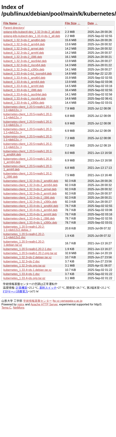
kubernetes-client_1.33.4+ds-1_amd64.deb (30, 205)
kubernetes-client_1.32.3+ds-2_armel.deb (30, 189)
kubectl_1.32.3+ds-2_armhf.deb (23, 52)
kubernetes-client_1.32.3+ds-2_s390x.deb (30, 201)
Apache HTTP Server (44, 304)
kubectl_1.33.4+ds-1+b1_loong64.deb (27, 73)
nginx (20, 304)
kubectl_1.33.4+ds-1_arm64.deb (24, 81)
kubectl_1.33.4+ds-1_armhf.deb (23, 86)
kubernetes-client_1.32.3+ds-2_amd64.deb (30, 180)
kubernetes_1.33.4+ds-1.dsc (21, 274)
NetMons (18, 307)
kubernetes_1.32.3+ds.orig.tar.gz (24, 265)
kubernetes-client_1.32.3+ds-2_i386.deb (29, 197)
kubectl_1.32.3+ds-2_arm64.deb (24, 44)
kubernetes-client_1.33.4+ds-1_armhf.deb (30, 214)
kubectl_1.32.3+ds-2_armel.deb (23, 48)
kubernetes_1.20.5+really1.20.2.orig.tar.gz (30, 253)
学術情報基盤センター (37, 300)
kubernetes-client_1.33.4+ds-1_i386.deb (29, 218)
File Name (10, 23)
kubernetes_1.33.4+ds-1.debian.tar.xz (27, 269)
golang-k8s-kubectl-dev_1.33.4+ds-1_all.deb (31, 36)
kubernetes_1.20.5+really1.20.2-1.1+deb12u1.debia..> (24, 228)
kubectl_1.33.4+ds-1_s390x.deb (23, 102)
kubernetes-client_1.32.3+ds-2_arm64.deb (30, 185)
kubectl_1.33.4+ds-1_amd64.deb (24, 77)
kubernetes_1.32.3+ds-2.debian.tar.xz (27, 257)
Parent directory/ (13, 27)
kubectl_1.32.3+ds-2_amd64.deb (24, 40)
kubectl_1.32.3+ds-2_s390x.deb (23, 69)
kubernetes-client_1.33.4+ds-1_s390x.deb (30, 222)
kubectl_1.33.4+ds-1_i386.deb (22, 90)
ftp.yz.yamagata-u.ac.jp (67, 300)
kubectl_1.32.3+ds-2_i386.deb (22, 56)
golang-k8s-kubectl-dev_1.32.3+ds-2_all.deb (31, 31)
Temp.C (6, 307)
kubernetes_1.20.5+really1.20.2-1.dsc (27, 249)
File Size (70, 23)
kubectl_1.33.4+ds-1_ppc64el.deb (25, 94)
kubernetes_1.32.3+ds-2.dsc (21, 261)
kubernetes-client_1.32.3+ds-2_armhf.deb (30, 193)
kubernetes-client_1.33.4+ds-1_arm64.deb (30, 210)
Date (91, 23)
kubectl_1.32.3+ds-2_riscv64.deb (24, 65)
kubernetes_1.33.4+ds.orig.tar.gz (24, 278)
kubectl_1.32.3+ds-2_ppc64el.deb (25, 61)
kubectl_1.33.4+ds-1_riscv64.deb (24, 98)
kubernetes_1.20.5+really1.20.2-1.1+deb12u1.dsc (24, 236)
